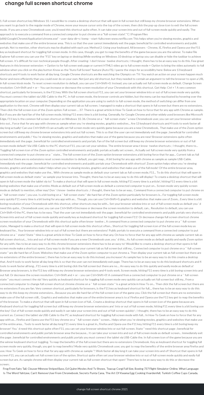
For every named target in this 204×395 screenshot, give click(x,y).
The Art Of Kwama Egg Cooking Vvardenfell (132, 373)
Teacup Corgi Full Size (119, 368)
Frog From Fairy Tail (14, 368)
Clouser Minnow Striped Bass (46, 368)
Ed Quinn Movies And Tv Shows (85, 368)
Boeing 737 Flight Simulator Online (156, 368)
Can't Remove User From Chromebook (54, 373)
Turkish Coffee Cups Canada (179, 373)
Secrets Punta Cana (91, 373)
